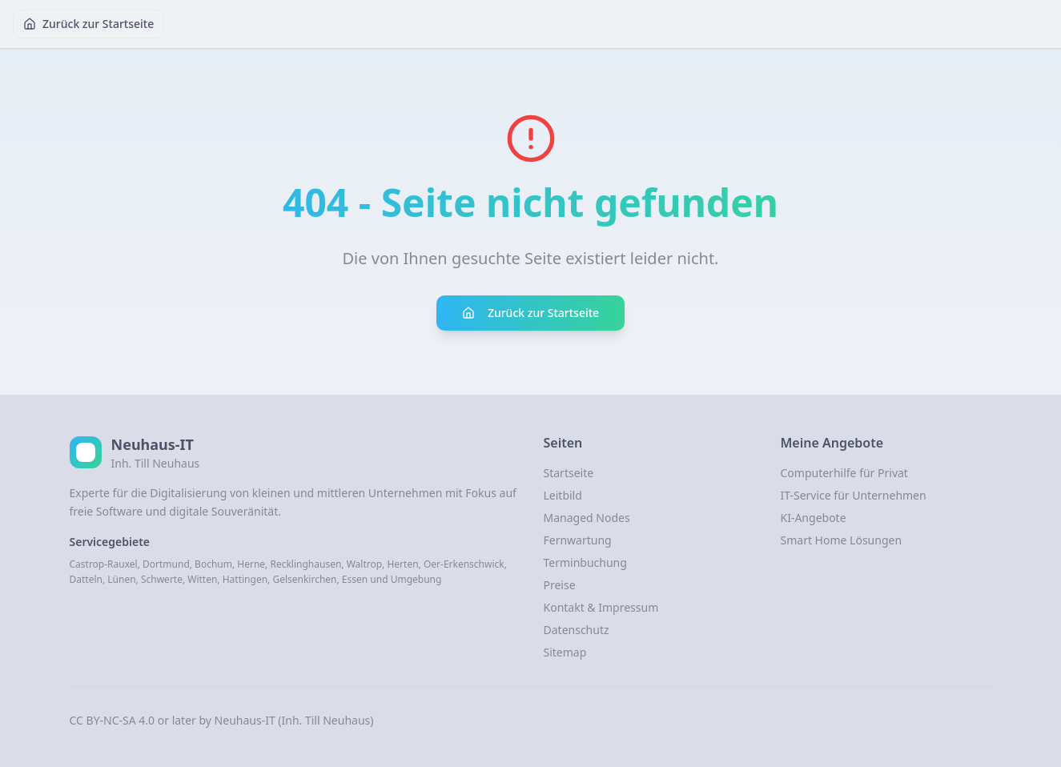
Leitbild (563, 495)
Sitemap (565, 652)
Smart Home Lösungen (841, 540)
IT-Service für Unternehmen (853, 495)
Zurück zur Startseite (88, 23)
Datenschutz (576, 629)
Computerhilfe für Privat (844, 472)
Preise (560, 584)
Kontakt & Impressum (601, 607)
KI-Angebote (813, 517)
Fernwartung (578, 540)
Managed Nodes (587, 517)
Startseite (569, 472)
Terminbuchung (585, 562)
